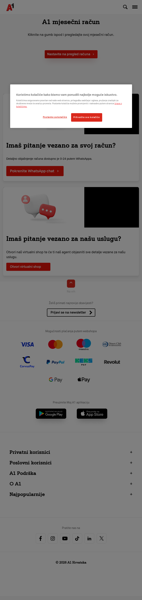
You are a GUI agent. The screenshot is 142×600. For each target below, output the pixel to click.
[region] (71, 106)
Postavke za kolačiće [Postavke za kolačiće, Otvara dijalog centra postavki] (55, 117)
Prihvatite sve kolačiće (86, 117)
